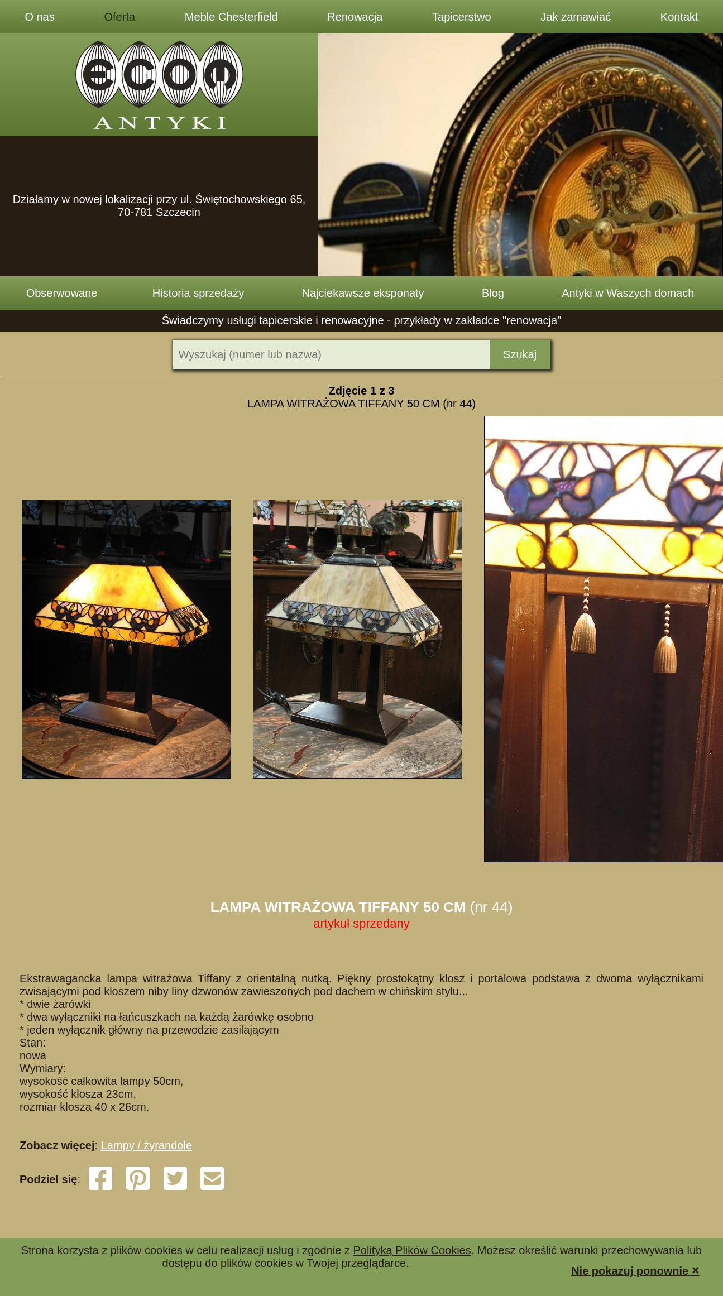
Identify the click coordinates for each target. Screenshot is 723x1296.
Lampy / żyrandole (146, 1145)
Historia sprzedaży (198, 293)
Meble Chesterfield (231, 17)
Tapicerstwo (461, 17)
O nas (39, 17)
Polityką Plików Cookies (412, 1250)
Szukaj (520, 354)
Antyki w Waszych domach (628, 293)
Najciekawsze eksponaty (363, 293)
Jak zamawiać (575, 17)
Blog (493, 293)
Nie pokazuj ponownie (635, 1270)
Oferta (120, 17)
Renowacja (354, 17)
